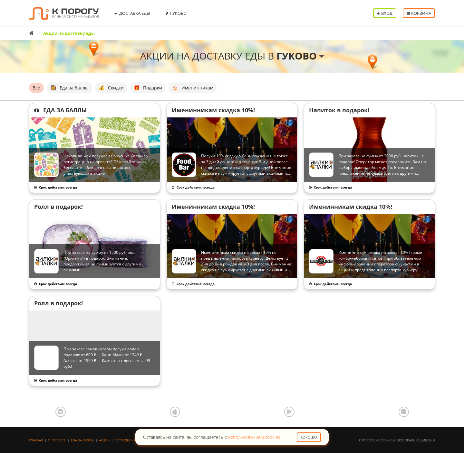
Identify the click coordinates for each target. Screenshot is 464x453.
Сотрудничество (129, 440)
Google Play (289, 412)
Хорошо (309, 437)
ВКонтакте (60, 412)
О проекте (57, 440)
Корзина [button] (419, 13)
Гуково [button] (300, 55)
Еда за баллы (82, 440)
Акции (104, 440)
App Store (175, 412)
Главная (36, 440)
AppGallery (404, 412)
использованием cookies (254, 437)
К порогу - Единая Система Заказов (64, 13)
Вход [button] (384, 13)
